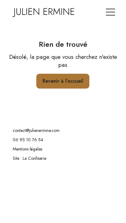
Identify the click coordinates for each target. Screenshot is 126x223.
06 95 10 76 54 (28, 140)
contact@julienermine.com (36, 130)
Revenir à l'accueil (63, 81)
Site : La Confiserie (29, 158)
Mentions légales (27, 149)
